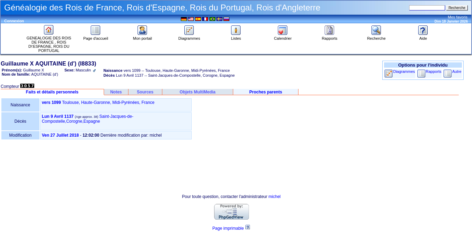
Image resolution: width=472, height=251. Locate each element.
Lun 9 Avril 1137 (58, 116)
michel (274, 196)
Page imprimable (228, 228)
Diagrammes (189, 36)
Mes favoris (457, 17)
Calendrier (283, 36)
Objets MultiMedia (198, 92)
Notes (116, 92)
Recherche (376, 36)
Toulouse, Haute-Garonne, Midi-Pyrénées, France (108, 102)
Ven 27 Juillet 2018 (60, 135)
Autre (456, 71)
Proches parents (265, 92)
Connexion (14, 21)
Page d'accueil (95, 36)
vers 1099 (51, 102)
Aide (423, 36)
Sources (145, 92)
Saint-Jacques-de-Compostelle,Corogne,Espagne (87, 119)
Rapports (330, 36)
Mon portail (142, 36)
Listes (236, 36)
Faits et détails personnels (52, 92)
